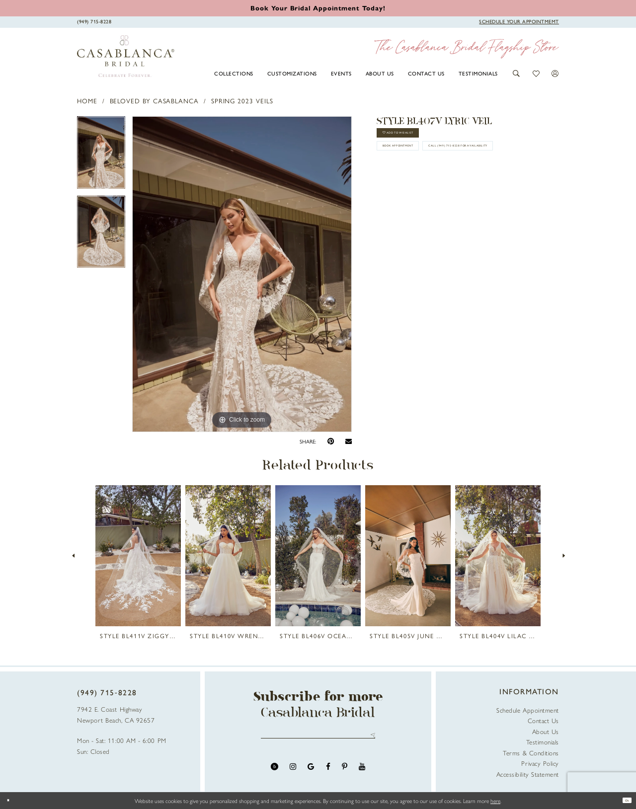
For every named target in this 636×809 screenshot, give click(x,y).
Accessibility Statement (527, 774)
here (495, 801)
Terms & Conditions (531, 752)
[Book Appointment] (519, 21)
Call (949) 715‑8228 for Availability (444, 191)
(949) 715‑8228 (107, 692)
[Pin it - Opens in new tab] (330, 441)
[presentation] (138, 555)
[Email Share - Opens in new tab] (348, 441)
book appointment (420, 166)
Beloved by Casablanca (154, 100)
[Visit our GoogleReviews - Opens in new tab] (311, 773)
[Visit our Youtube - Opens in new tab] (362, 773)
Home (87, 100)
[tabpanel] (101, 156)
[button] (516, 73)
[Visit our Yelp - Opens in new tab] (274, 773)
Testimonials (542, 741)
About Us (545, 731)
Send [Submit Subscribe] (370, 738)
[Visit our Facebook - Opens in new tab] (328, 773)
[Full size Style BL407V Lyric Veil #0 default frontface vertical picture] (242, 274)
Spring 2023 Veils (242, 100)
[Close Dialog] (11, 800)
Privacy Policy (540, 763)
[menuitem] (234, 73)
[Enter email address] (318, 738)
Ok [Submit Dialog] (623, 801)
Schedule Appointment (527, 710)
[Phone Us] (94, 21)
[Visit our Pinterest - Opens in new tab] (344, 773)
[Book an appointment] (317, 7)
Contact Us (543, 720)
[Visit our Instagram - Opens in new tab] (293, 773)
